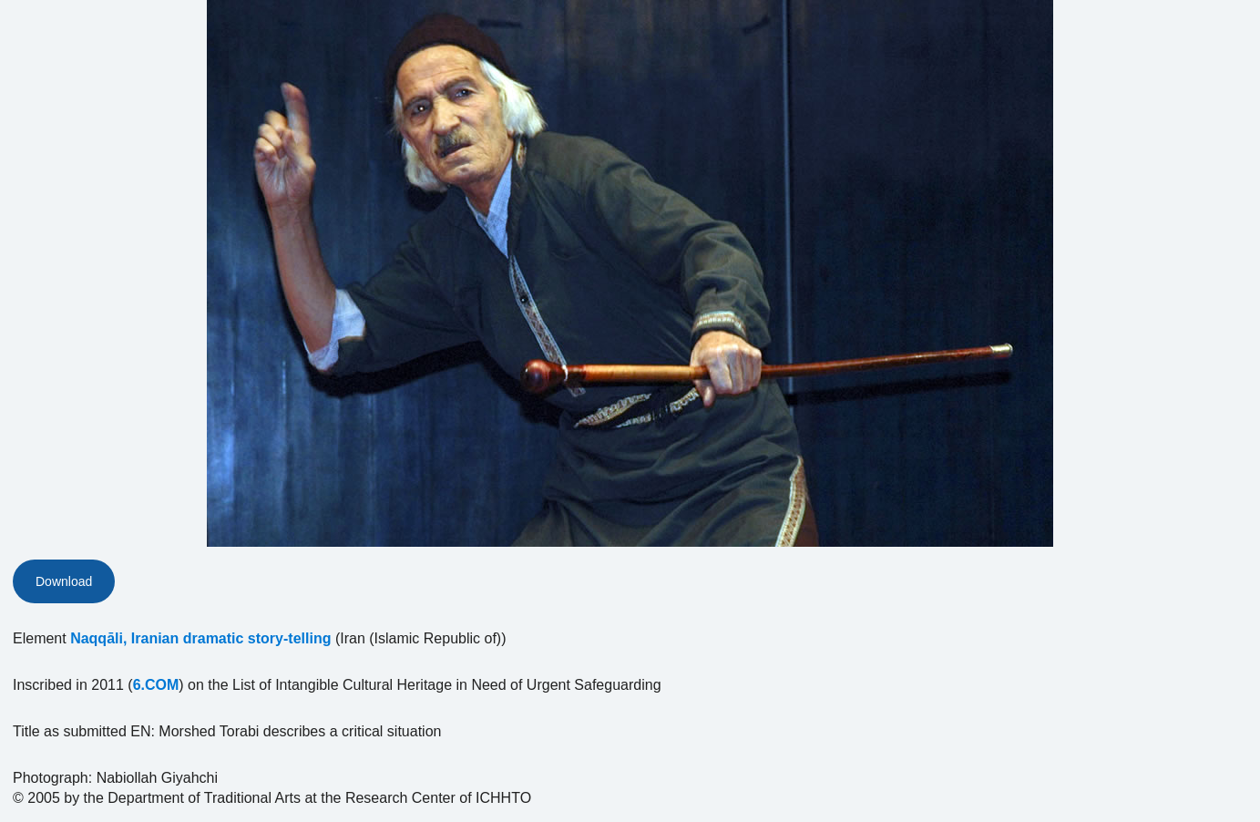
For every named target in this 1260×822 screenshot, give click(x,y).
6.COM (156, 685)
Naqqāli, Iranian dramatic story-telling (200, 638)
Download (64, 581)
